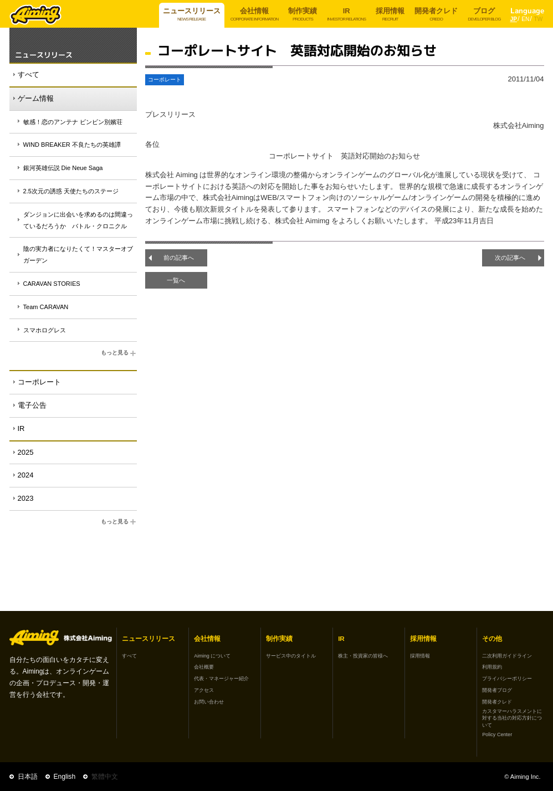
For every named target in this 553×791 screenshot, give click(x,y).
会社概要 (204, 667)
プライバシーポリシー (507, 678)
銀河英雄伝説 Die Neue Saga (63, 168)
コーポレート (39, 382)
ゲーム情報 (36, 98)
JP (513, 19)
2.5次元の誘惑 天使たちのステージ (71, 191)
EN (525, 19)
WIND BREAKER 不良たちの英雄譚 (72, 144)
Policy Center (497, 734)
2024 (26, 475)
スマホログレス (44, 330)
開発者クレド (497, 702)
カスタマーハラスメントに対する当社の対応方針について (512, 718)
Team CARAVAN (46, 307)
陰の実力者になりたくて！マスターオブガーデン (78, 254)
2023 (26, 498)
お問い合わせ (209, 702)
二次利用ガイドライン (507, 656)
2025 (26, 452)
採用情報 (420, 656)
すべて (28, 74)
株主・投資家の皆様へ (363, 656)
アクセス (204, 690)
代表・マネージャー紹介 (221, 678)
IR (21, 428)
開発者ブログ (497, 690)
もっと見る (119, 353)
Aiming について (212, 656)
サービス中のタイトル (291, 656)
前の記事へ (178, 257)
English (65, 776)
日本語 (28, 776)
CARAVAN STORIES (51, 283)
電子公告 (32, 405)
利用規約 (492, 667)
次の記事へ (510, 257)
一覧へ (176, 280)
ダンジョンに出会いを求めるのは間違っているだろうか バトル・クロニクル (78, 220)
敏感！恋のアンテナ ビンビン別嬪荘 (72, 122)
